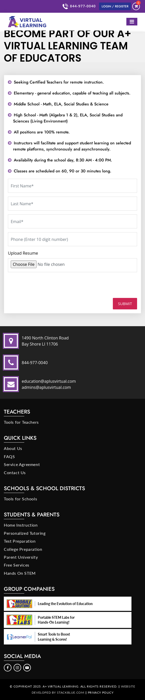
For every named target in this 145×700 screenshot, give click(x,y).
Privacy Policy (100, 692)
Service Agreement (22, 464)
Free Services (16, 564)
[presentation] (43, 287)
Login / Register (115, 6)
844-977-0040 (80, 6)
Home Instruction (21, 525)
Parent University (21, 557)
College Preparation (23, 549)
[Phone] (72, 239)
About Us (13, 448)
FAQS (9, 456)
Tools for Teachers (21, 422)
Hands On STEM (20, 573)
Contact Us (15, 472)
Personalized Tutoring (25, 533)
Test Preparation (20, 541)
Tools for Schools (20, 498)
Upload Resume (23, 253)
